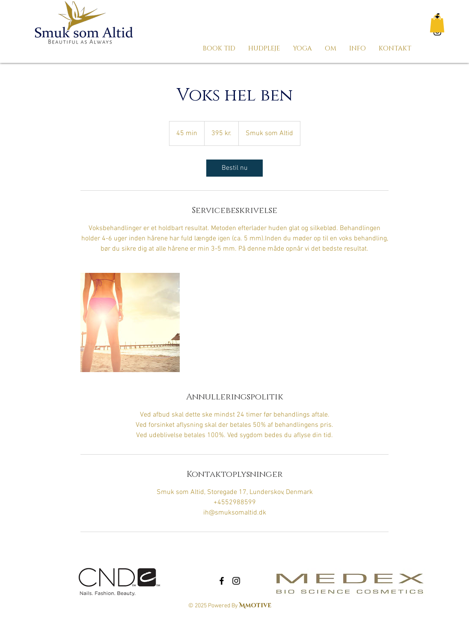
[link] (234, 168)
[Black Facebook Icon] (222, 581)
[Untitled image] (130, 322)
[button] (437, 24)
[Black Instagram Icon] (236, 581)
